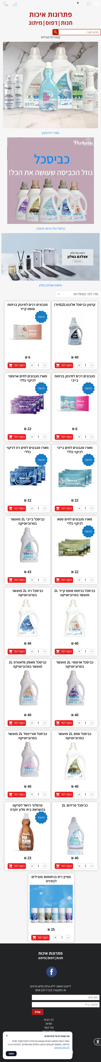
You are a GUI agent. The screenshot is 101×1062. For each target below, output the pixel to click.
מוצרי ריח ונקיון (50, 133)
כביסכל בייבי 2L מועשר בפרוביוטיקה (27, 521)
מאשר (11, 1053)
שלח (38, 1012)
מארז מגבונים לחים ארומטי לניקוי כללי (27, 378)
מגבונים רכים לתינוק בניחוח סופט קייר (27, 306)
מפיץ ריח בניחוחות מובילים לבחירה (51, 879)
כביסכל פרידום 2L (75, 805)
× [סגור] (7, 1035)
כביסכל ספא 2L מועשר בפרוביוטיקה (74, 735)
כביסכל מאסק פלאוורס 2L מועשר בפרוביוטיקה (27, 664)
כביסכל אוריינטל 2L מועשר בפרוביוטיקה (27, 735)
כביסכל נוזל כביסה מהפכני (50, 228)
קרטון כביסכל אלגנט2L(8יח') (74, 304)
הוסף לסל (66, 365)
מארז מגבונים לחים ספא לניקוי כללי (74, 521)
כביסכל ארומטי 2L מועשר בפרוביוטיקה (74, 664)
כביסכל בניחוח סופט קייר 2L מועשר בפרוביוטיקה (74, 592)
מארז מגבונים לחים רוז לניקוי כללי (28, 449)
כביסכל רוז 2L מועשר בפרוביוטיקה (27, 592)
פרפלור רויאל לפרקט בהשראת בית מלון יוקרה (27, 807)
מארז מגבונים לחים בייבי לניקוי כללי (75, 449)
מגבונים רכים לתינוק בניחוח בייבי (75, 378)
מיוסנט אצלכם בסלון (50, 285)
